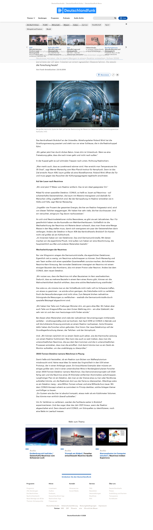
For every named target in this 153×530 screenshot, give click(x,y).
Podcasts (66, 18)
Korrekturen (113, 498)
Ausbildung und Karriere (117, 493)
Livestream (53, 488)
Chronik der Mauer (91, 508)
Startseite (29, 25)
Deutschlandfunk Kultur (74, 3)
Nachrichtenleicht (33, 496)
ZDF (67, 508)
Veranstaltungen (95, 493)
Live (123, 18)
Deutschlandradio (58, 3)
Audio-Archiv (79, 18)
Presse (111, 491)
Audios (51, 491)
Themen (30, 18)
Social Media (74, 491)
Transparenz (113, 496)
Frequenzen (53, 501)
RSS (90, 498)
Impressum (103, 506)
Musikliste (92, 496)
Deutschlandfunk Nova (93, 3)
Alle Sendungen (32, 491)
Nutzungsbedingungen (88, 506)
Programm (55, 18)
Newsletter (93, 491)
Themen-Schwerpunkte (35, 501)
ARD (62, 508)
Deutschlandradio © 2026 (76, 515)
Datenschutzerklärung (70, 506)
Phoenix (74, 508)
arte (80, 508)
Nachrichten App (55, 498)
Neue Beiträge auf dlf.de (35, 498)
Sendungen (42, 18)
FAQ (90, 488)
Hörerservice (73, 488)
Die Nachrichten (32, 493)
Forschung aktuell (40, 25)
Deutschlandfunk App (56, 496)
